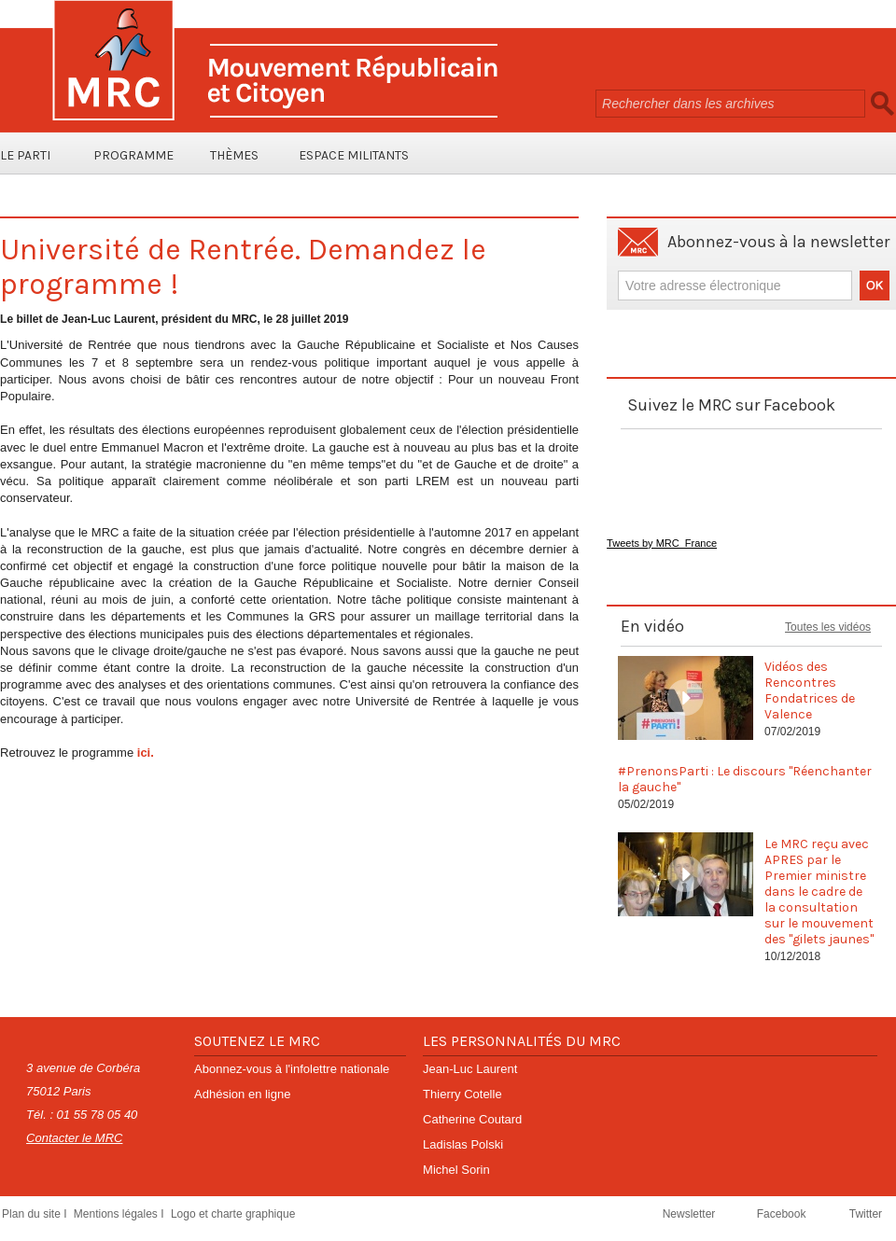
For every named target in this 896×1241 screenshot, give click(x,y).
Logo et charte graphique (233, 1213)
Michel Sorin (456, 1170)
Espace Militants (354, 155)
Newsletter (691, 1213)
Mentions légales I (120, 1213)
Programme (133, 155)
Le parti (25, 155)
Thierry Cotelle (462, 1094)
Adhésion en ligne (242, 1094)
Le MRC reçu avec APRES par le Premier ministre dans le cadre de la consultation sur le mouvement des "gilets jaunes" (819, 891)
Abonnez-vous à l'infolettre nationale (291, 1069)
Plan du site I (36, 1213)
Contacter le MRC (74, 1138)
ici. (145, 753)
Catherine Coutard (472, 1119)
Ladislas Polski (463, 1144)
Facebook (783, 1213)
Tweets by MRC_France (662, 543)
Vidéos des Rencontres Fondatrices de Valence (809, 690)
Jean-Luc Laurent (470, 1069)
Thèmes (234, 155)
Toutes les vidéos (828, 627)
